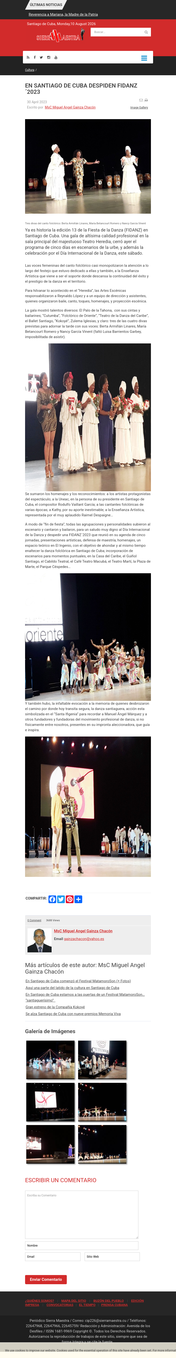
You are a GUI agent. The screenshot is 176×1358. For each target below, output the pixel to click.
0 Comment (34, 920)
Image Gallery (139, 107)
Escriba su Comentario (81, 1215)
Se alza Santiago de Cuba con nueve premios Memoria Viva (73, 1014)
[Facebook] (35, 57)
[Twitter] (41, 57)
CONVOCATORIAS (60, 1305)
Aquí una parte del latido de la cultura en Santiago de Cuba (72, 988)
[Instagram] (48, 57)
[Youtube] (55, 57)
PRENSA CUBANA (114, 1305)
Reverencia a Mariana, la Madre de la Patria (63, 14)
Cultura (29, 70)
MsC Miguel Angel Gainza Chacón (70, 107)
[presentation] (61, 1275)
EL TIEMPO (87, 1305)
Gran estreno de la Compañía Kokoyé (55, 1007)
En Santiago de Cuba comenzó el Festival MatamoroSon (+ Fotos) (78, 981)
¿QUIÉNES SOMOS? (39, 1301)
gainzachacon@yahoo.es (84, 939)
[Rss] (28, 57)
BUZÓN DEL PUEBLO (108, 1301)
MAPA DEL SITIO (73, 1301)
